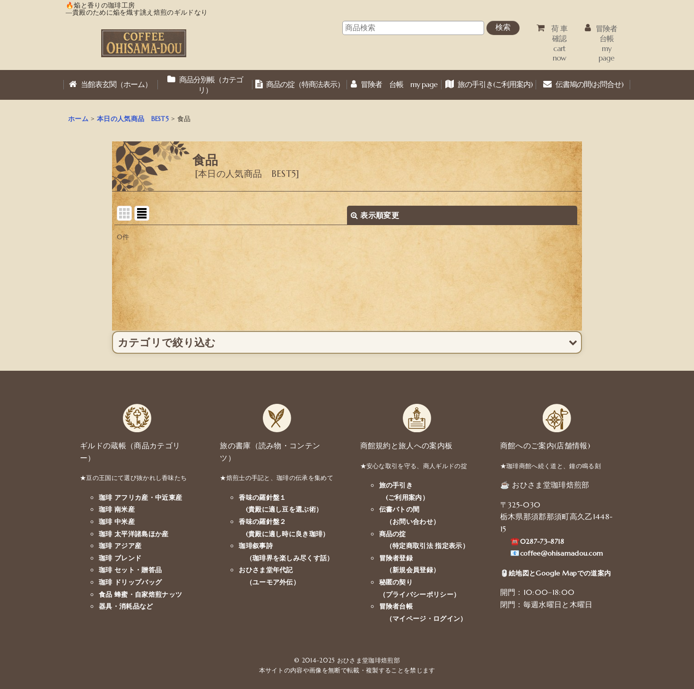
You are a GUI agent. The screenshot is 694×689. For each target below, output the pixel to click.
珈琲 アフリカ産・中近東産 (140, 497)
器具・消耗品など (126, 606)
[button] (347, 342)
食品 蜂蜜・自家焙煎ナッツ (140, 594)
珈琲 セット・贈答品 (130, 570)
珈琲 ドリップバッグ (130, 582)
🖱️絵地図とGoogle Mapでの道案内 (555, 573)
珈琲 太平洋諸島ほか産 (134, 534)
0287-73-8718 (542, 541)
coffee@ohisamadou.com (561, 553)
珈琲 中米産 (117, 521)
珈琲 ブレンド (120, 558)
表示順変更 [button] (375, 215)
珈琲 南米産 (117, 509)
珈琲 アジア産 (120, 545)
